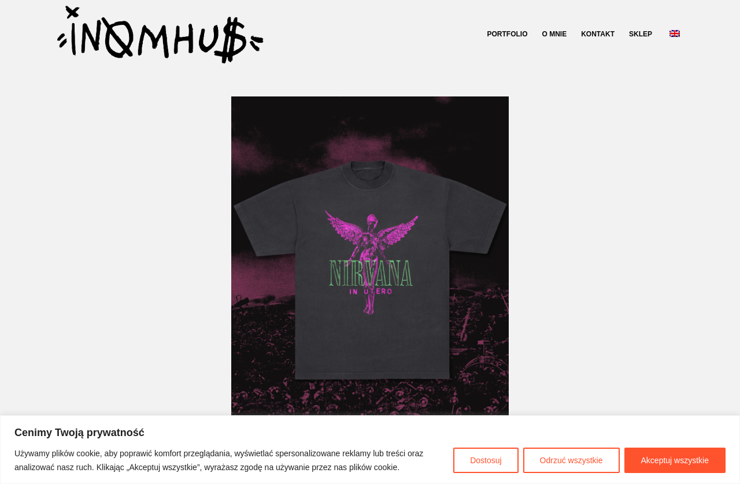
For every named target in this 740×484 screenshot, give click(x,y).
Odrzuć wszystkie (571, 460)
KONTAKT (598, 34)
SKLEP (640, 34)
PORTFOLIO (507, 34)
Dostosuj (485, 460)
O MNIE (554, 34)
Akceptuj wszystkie (675, 460)
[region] (370, 449)
